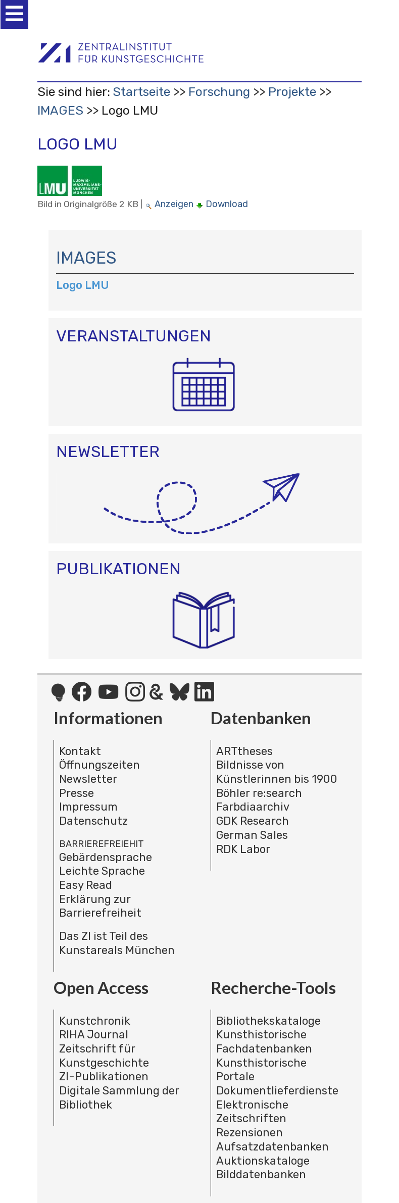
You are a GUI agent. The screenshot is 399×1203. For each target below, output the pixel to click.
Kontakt (80, 751)
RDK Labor (243, 849)
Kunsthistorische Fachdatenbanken (264, 1042)
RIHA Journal (93, 1034)
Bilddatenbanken (261, 1174)
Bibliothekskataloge (268, 1021)
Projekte (292, 91)
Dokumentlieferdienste (277, 1090)
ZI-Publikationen (103, 1076)
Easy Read (85, 885)
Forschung (219, 91)
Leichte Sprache (102, 871)
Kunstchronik (94, 1021)
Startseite (141, 91)
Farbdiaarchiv (252, 807)
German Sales (252, 835)
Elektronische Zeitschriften (252, 1112)
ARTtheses (244, 751)
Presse (76, 793)
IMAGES (60, 110)
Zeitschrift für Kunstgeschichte (104, 1056)
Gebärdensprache (105, 857)
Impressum (88, 807)
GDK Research (252, 821)
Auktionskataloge (263, 1161)
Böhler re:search (259, 793)
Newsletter (88, 779)
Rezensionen (249, 1132)
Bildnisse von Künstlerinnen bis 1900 (276, 772)
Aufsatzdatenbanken (272, 1147)
